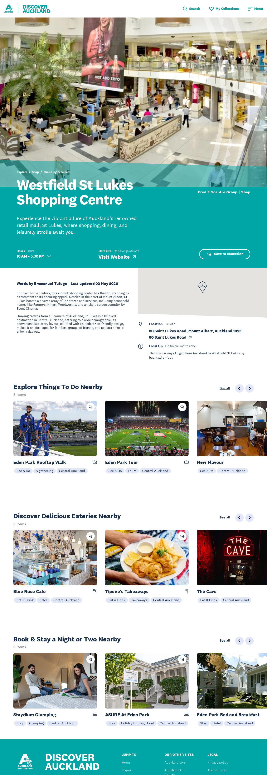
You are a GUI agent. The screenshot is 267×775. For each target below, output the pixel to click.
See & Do (23, 471)
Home (126, 762)
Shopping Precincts (57, 172)
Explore (22, 172)
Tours (132, 471)
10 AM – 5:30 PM (34, 256)
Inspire (127, 770)
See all (225, 388)
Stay (20, 723)
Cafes (43, 600)
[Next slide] (249, 388)
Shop (35, 172)
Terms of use (217, 770)
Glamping (36, 723)
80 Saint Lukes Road (170, 337)
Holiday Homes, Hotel (137, 723)
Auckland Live (175, 762)
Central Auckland (72, 471)
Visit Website (117, 256)
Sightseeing (44, 471)
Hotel (217, 723)
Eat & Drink (25, 600)
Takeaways (139, 600)
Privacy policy (218, 762)
